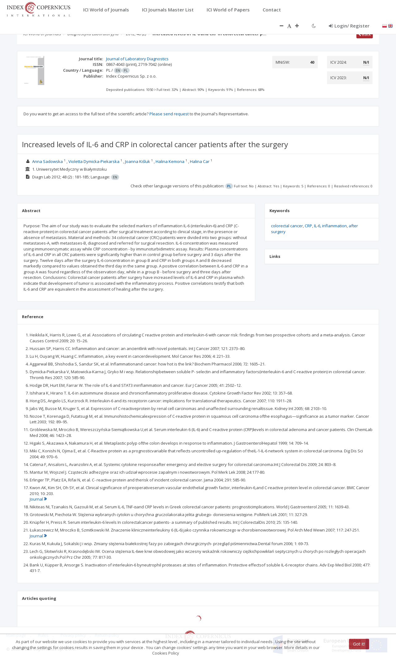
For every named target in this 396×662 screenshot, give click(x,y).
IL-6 (317, 225)
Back (364, 34)
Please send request (169, 114)
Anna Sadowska (47, 161)
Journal (38, 499)
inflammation (334, 225)
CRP (308, 225)
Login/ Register (349, 26)
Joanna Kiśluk (137, 161)
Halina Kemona (170, 161)
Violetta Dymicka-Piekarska (93, 161)
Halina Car (199, 161)
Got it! (359, 644)
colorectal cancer (287, 225)
